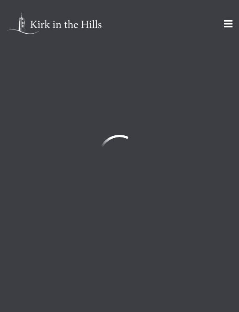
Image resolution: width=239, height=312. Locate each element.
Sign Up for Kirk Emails (56, 248)
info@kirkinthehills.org (42, 145)
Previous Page (44, 71)
